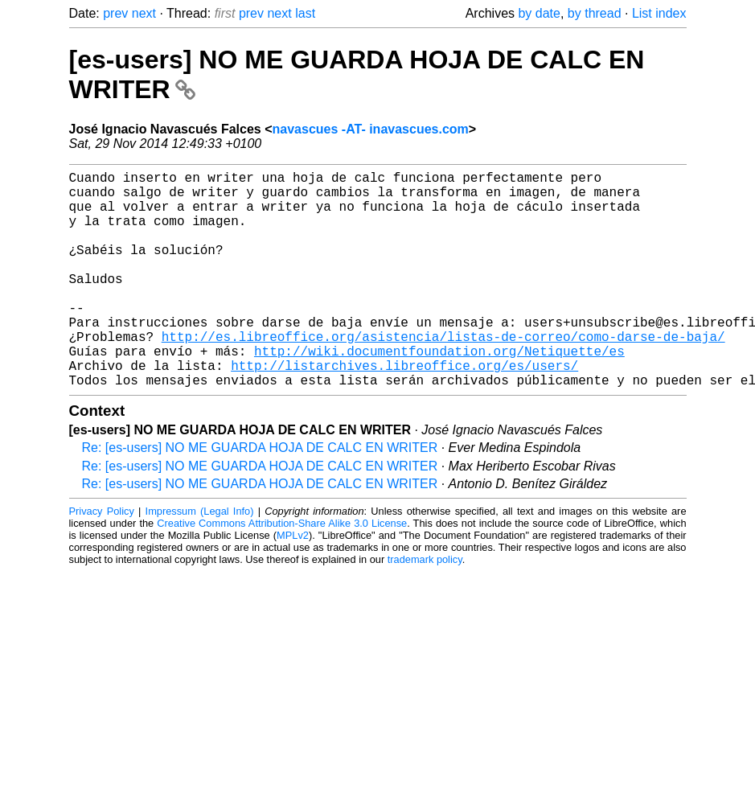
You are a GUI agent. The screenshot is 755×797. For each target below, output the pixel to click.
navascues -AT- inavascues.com (371, 129)
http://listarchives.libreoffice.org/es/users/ (404, 410)
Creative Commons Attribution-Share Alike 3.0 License (282, 571)
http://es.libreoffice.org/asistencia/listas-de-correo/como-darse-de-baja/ (443, 375)
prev (115, 13)
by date (539, 13)
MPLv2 (293, 583)
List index (659, 13)
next (144, 13)
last (305, 13)
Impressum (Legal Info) (200, 559)
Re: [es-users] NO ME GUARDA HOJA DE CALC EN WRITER (260, 496)
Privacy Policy (101, 559)
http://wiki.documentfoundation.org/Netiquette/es (439, 392)
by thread (595, 13)
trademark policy (425, 608)
